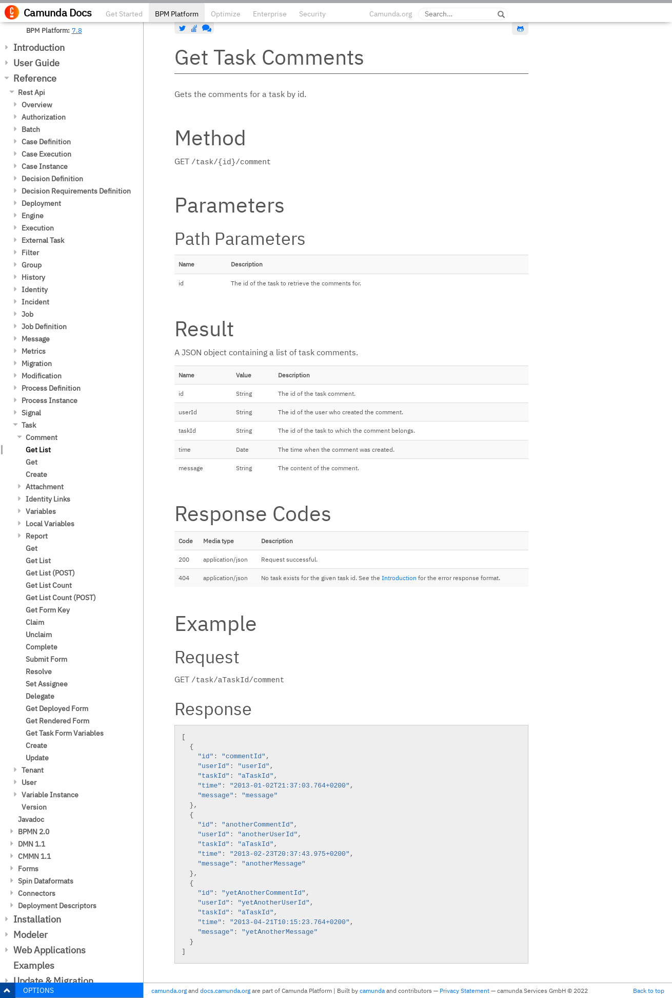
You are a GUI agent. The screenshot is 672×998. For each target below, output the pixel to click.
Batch (31, 129)
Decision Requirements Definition (76, 191)
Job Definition (44, 326)
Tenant (33, 770)
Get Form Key (48, 610)
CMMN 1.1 (34, 856)
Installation (37, 919)
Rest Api (31, 92)
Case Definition (46, 141)
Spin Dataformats (45, 881)
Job (27, 314)
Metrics (34, 351)
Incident (35, 301)
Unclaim (39, 634)
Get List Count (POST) (61, 597)
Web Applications (49, 950)
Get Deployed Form (57, 708)
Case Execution (46, 154)
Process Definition (51, 388)
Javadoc (31, 819)
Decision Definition (52, 178)
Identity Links (48, 499)
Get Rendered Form (57, 720)
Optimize (226, 13)
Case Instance (45, 166)
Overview (37, 104)
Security (312, 13)
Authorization (44, 117)
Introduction (39, 47)
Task (29, 425)
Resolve (39, 671)
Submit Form (46, 659)
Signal (31, 412)
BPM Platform (177, 13)
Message (36, 338)
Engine (33, 215)
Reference (34, 78)
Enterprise (270, 13)
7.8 (77, 30)
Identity (35, 289)
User (29, 782)
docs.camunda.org (225, 990)
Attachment (45, 486)
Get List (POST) (50, 573)
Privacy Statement (464, 990)
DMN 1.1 (31, 844)
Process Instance (49, 400)
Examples (33, 965)
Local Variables (50, 523)
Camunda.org (390, 13)
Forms (28, 868)
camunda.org (169, 990)
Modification (42, 375)
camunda (372, 990)
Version (34, 807)
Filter (30, 252)
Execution (38, 228)
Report (37, 536)
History (33, 277)
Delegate (40, 696)
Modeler (30, 935)
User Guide (36, 63)
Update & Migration (53, 981)
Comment (41, 437)
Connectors (36, 893)
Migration (37, 363)
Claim (35, 622)
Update (37, 757)
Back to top (648, 990)
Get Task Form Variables (65, 733)
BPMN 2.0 (33, 831)
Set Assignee (47, 683)
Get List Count (49, 585)
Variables (41, 511)
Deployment (41, 203)
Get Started (124, 13)
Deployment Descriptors (57, 905)
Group (32, 265)
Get (31, 462)
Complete (41, 646)
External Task (43, 240)
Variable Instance (50, 794)
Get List (38, 449)
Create (36, 474)
